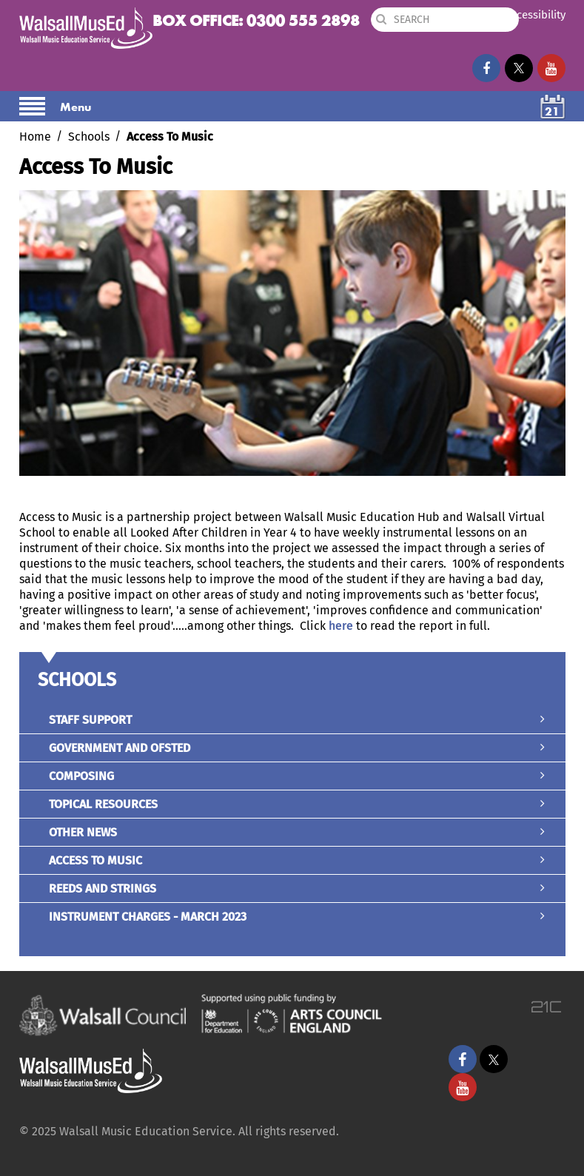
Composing (292, 776)
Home (35, 137)
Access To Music (292, 860)
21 (552, 111)
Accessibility (535, 14)
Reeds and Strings (292, 888)
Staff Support (292, 720)
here (341, 626)
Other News (292, 832)
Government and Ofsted (292, 748)
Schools (89, 137)
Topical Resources (292, 804)
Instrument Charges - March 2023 (292, 917)
